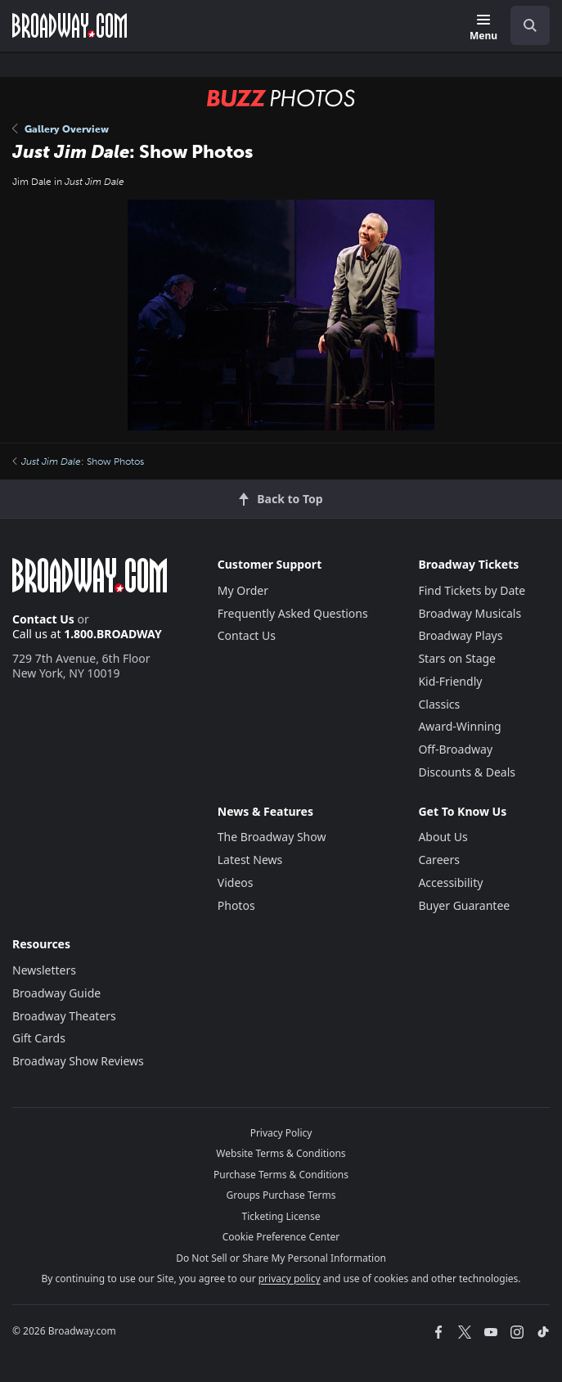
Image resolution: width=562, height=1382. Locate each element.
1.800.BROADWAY (113, 633)
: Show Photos (78, 461)
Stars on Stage (457, 658)
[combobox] (523, 25)
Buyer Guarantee (464, 905)
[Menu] (483, 28)
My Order (243, 590)
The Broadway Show (272, 836)
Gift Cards (38, 1038)
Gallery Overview (60, 129)
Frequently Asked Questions (293, 613)
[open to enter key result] (530, 25)
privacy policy (290, 1278)
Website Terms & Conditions (280, 1153)
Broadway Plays (460, 635)
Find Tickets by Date (471, 590)
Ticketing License (281, 1216)
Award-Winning (459, 726)
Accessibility (450, 882)
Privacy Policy (281, 1133)
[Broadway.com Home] (69, 25)
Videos (236, 882)
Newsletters (44, 970)
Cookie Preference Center (281, 1237)
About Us (442, 836)
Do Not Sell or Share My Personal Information (281, 1258)
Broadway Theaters (64, 1016)
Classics (439, 704)
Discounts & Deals (466, 772)
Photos (236, 905)
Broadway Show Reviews (78, 1061)
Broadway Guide (56, 993)
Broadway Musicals (469, 613)
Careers (438, 859)
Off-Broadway (455, 749)
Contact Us (43, 619)
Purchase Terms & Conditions (281, 1175)
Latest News (250, 859)
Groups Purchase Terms (281, 1195)
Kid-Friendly (450, 681)
